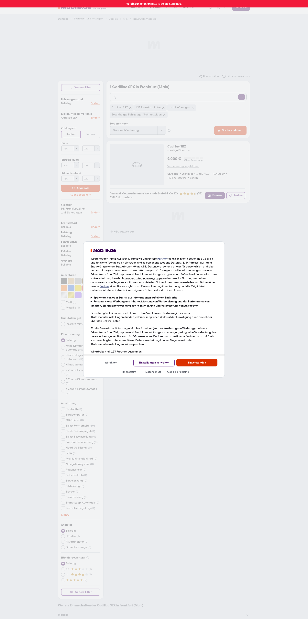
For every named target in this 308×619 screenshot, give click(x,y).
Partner (162, 258)
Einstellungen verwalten (154, 362)
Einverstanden (197, 362)
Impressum (129, 372)
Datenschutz (153, 372)
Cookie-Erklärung (178, 372)
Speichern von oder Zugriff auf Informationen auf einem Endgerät (135, 297)
